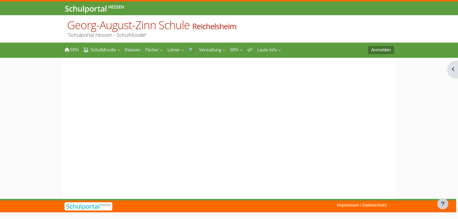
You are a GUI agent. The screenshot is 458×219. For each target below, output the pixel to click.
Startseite (74, 70)
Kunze (150, 69)
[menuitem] (134, 49)
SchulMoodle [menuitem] (100, 50)
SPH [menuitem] (71, 50)
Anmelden (380, 50)
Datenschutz (374, 205)
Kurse (89, 69)
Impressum (346, 205)
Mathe (130, 69)
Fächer (109, 69)
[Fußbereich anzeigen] (442, 203)
